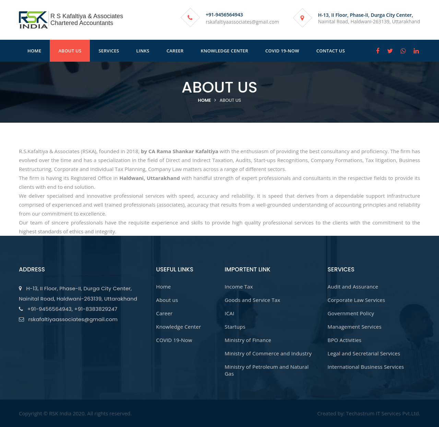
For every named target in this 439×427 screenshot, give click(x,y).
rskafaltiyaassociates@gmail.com (242, 22)
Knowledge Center (178, 326)
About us (230, 100)
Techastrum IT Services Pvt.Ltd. (383, 413)
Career (164, 313)
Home (204, 100)
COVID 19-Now (174, 340)
